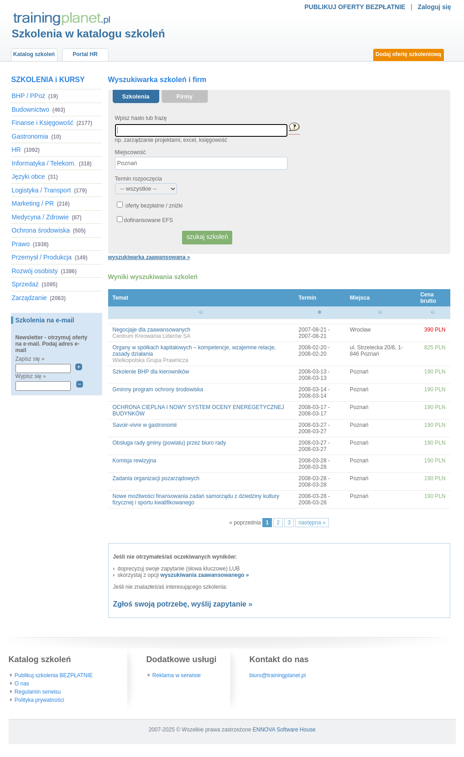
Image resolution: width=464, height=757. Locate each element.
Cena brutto (428, 297)
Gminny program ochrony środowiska (158, 389)
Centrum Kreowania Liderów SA (152, 336)
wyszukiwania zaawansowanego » (205, 575)
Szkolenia (136, 96)
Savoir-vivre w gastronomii (145, 425)
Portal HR (85, 54)
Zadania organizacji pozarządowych (156, 478)
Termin (307, 298)
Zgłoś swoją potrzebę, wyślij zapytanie (180, 604)
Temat (120, 298)
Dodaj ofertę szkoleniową (408, 54)
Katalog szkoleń (34, 54)
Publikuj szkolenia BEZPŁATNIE (54, 675)
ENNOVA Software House (284, 729)
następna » (311, 522)
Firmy (185, 96)
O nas (22, 683)
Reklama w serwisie (176, 675)
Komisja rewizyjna (134, 460)
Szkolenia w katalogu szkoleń (88, 33)
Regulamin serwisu (38, 692)
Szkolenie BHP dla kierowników (151, 371)
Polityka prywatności (39, 700)
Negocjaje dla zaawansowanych (152, 330)
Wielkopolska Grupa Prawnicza (150, 360)
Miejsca (360, 298)
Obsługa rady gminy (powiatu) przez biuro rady (169, 443)
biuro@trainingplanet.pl (278, 675)
